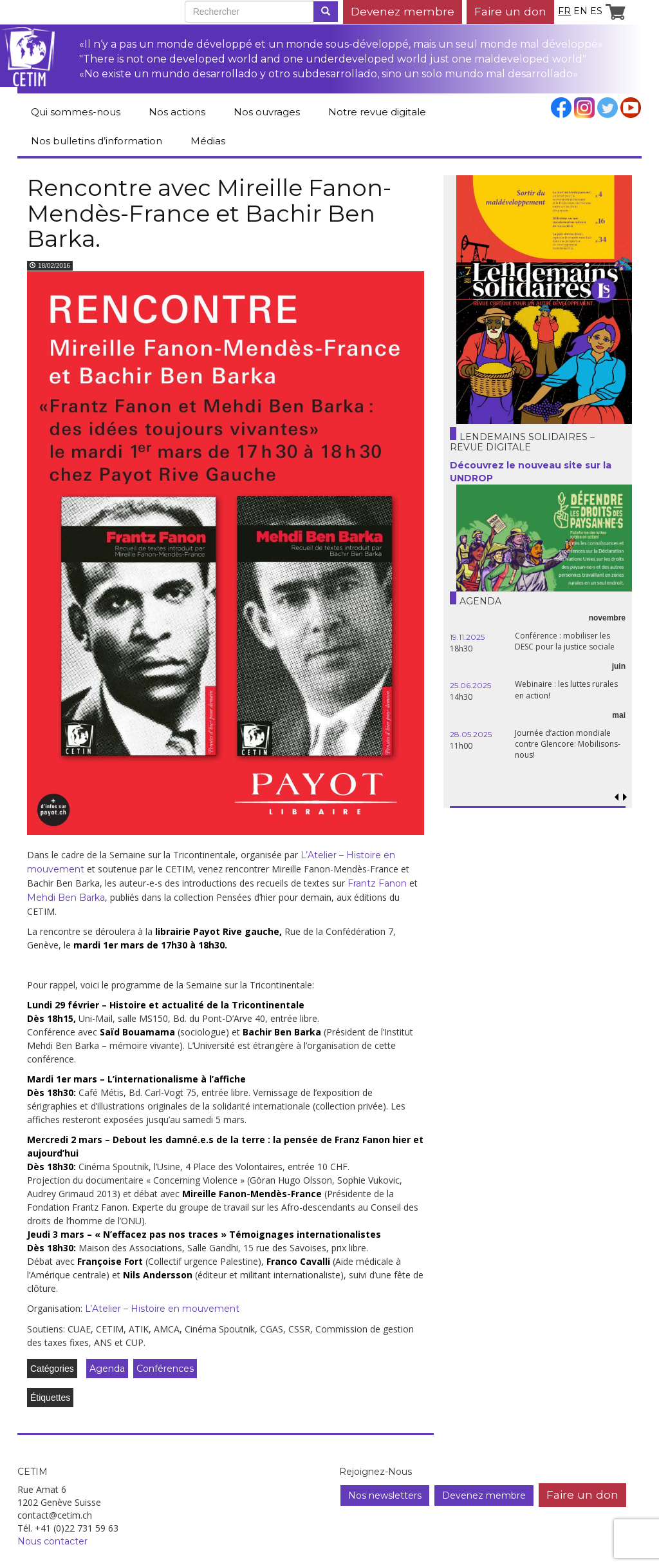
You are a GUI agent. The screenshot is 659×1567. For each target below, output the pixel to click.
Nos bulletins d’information (96, 141)
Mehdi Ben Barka (66, 897)
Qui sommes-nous (75, 112)
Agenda (107, 1368)
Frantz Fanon (377, 883)
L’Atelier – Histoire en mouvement (160, 1308)
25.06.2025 (470, 685)
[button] (625, 797)
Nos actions (177, 112)
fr (564, 11)
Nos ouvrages (267, 112)
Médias (207, 141)
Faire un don (510, 11)
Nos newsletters (385, 1495)
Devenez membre (402, 11)
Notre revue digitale (377, 112)
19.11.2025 (467, 637)
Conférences (165, 1368)
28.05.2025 (471, 734)
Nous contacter (52, 1541)
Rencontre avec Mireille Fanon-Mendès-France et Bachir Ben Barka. (209, 213)
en (580, 11)
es (596, 11)
